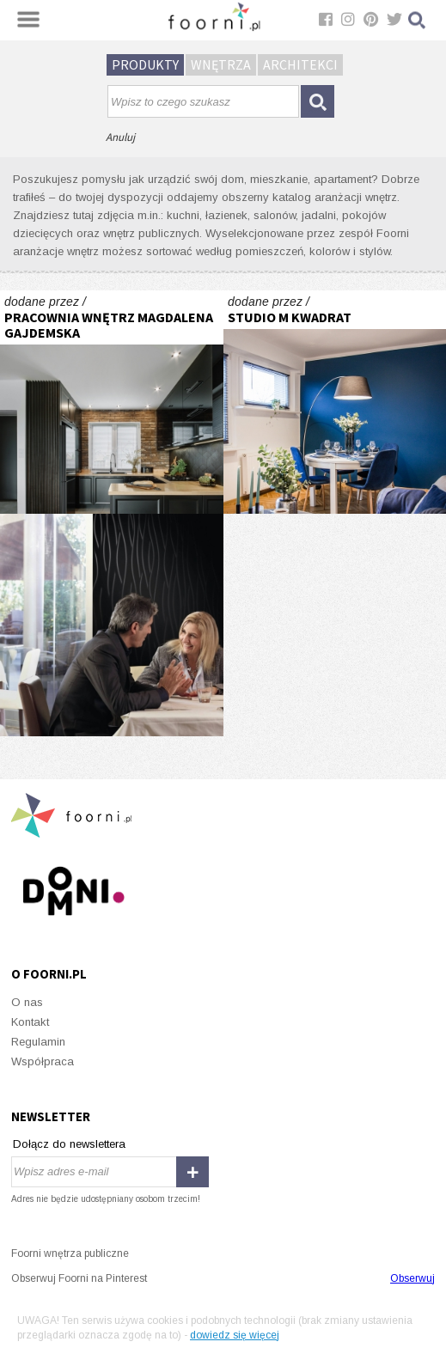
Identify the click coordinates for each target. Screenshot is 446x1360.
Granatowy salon (335, 402)
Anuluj (120, 137)
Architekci (300, 64)
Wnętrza (221, 64)
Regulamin (38, 1041)
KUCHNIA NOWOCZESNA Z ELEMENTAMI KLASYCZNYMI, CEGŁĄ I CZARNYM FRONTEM (111, 402)
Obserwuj (412, 1278)
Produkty (145, 64)
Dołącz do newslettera (69, 1143)
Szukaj (417, 20)
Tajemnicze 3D (111, 625)
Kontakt (30, 1021)
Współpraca (42, 1061)
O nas (27, 1002)
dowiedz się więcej (234, 1335)
